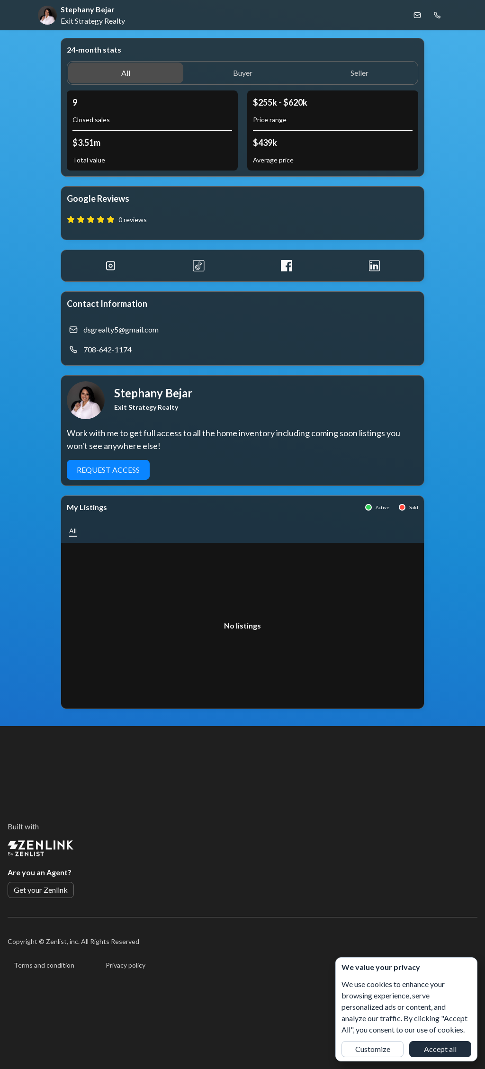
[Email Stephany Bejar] (417, 15)
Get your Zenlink (41, 889)
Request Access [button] (108, 469)
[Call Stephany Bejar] (437, 15)
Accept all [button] (440, 1048)
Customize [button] (372, 1048)
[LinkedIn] (375, 266)
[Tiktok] (199, 266)
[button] (125, 73)
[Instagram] (111, 266)
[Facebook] (286, 266)
